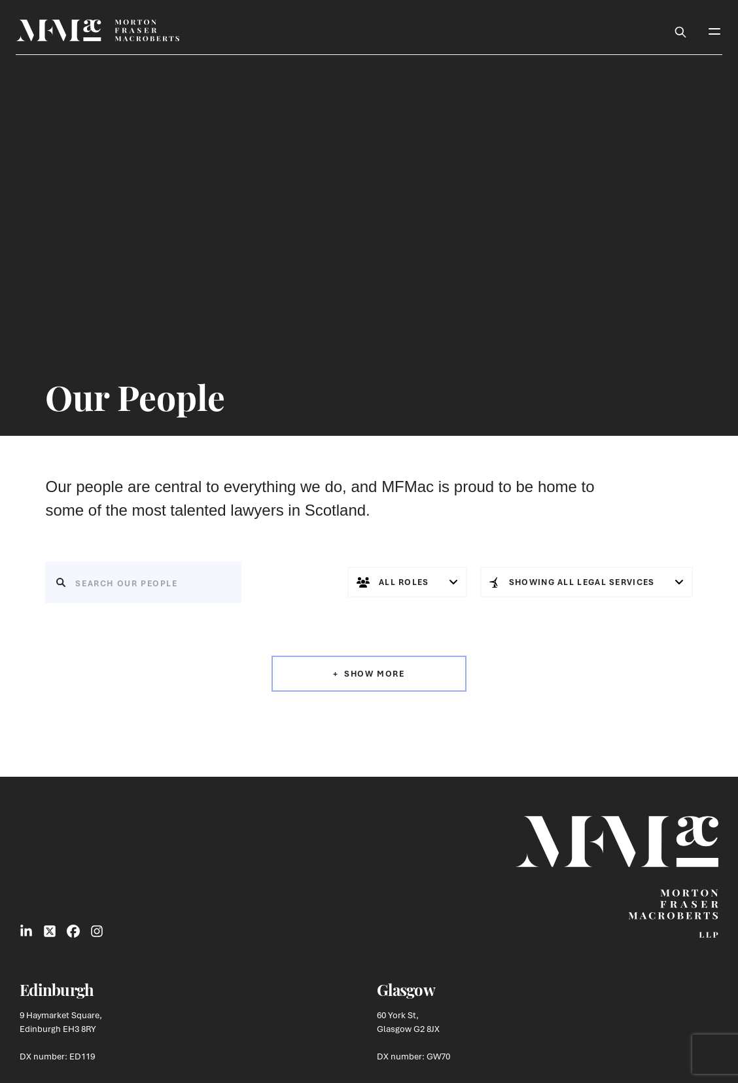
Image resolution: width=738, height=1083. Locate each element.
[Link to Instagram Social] (96, 931)
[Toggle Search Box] (680, 30)
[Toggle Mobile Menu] (714, 30)
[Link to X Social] (49, 931)
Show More (374, 673)
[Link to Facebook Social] (73, 931)
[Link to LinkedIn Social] (26, 931)
